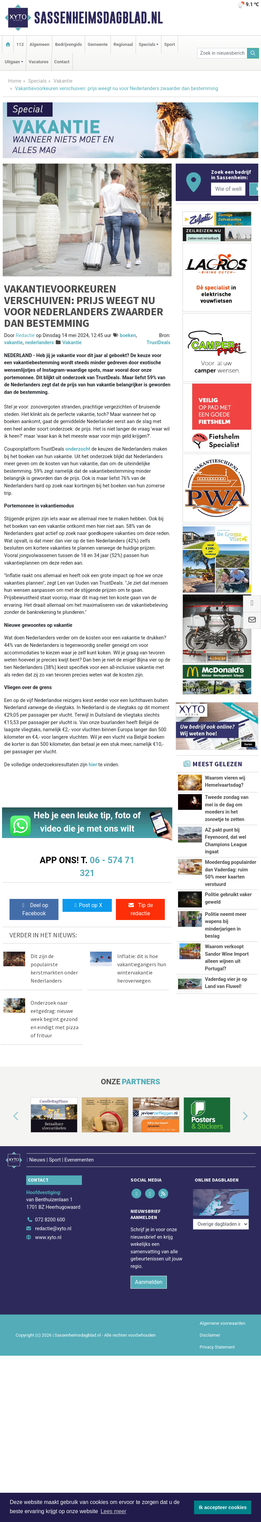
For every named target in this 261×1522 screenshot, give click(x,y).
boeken (128, 335)
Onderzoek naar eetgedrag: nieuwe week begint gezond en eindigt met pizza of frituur (55, 1019)
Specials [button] (147, 44)
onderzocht (77, 449)
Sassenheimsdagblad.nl (98, 18)
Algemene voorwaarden (222, 1319)
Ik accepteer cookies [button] (223, 1507)
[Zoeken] (253, 53)
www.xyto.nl (48, 1234)
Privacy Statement (217, 1343)
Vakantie (62, 81)
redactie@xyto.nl (53, 1225)
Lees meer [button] (113, 1511)
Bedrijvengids (68, 44)
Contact (62, 61)
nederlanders (39, 343)
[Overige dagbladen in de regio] (221, 1201)
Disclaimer (210, 1331)
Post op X (87, 905)
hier (93, 765)
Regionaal (123, 44)
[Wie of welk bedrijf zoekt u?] (228, 189)
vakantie (13, 343)
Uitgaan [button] (12, 61)
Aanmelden (148, 1278)
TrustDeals (158, 343)
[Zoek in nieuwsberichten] (222, 53)
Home (14, 81)
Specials (37, 81)
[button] (8, 1116)
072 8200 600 (50, 1216)
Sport (169, 44)
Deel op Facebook (34, 909)
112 (20, 44)
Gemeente (98, 44)
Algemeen (39, 44)
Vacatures (39, 61)
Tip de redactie (140, 909)
